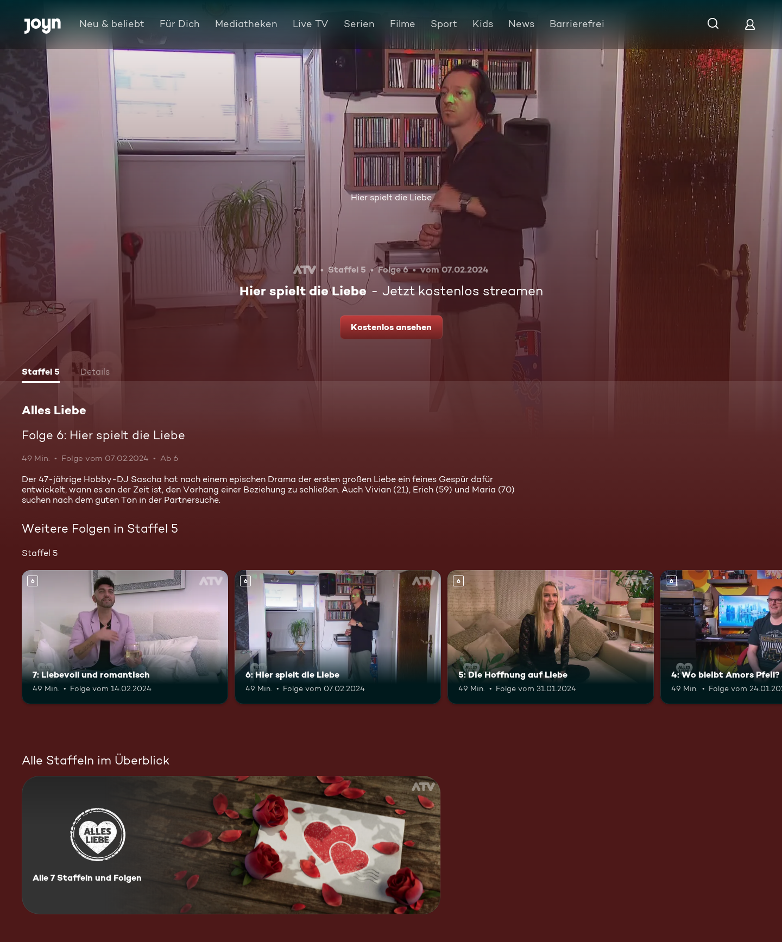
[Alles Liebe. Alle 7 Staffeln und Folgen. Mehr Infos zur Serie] (231, 845)
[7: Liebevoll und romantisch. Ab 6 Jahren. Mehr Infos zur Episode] (125, 637)
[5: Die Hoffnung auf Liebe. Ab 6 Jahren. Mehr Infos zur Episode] (550, 637)
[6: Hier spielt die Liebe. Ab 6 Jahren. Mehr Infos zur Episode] (338, 637)
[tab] (41, 373)
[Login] (749, 24)
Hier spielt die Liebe (391, 197)
